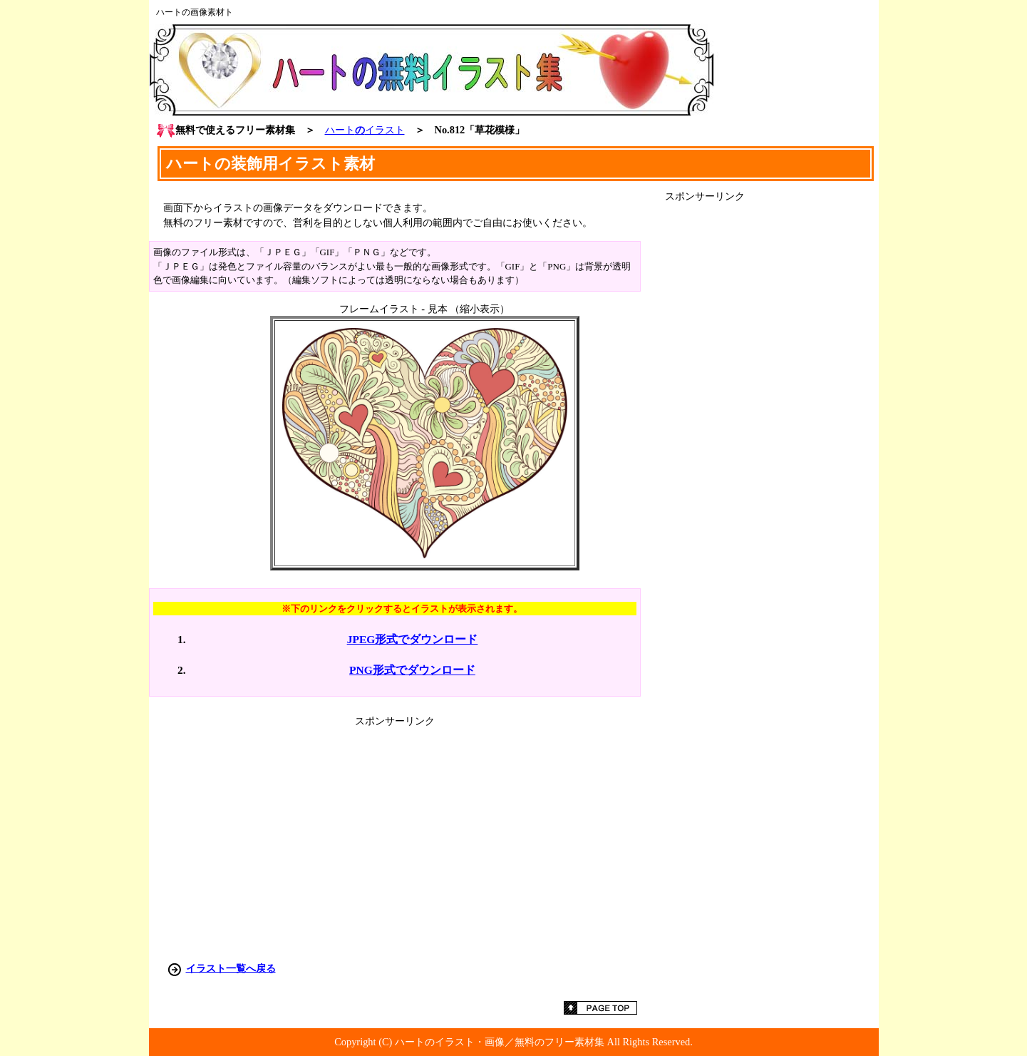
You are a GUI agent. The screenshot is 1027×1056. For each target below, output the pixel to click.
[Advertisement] (772, 417)
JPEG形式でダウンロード (412, 639)
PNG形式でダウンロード (412, 670)
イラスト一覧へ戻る (231, 967)
